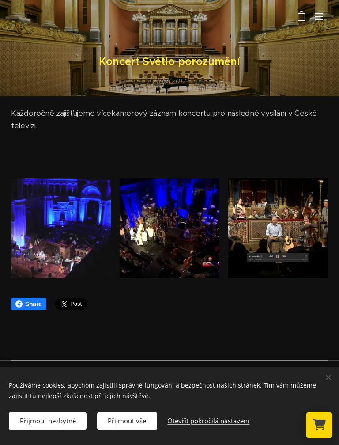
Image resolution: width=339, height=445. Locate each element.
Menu (319, 16)
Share (28, 304)
